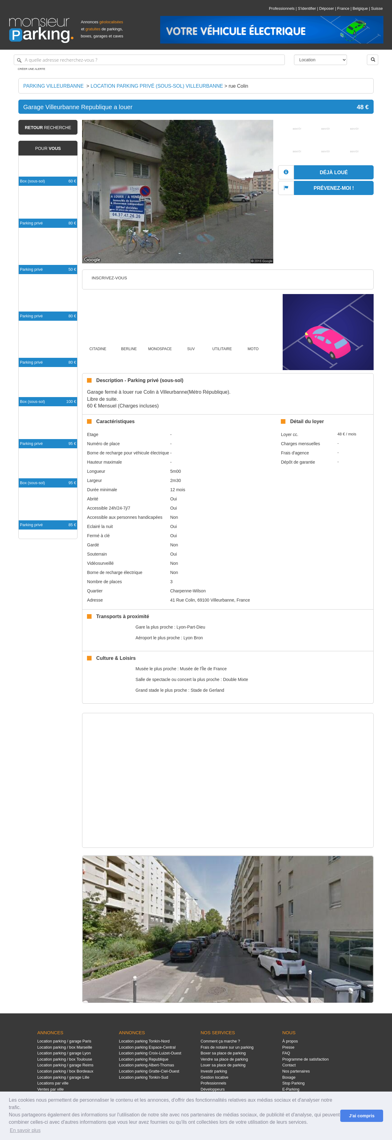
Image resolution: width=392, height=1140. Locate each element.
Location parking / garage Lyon (64, 1053)
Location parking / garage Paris (64, 1041)
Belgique (360, 8)
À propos (290, 1041)
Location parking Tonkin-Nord (144, 1041)
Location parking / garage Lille (63, 1077)
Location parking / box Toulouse (64, 1059)
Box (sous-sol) (32, 181)
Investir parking (214, 1071)
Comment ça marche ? (220, 1041)
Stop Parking (293, 1083)
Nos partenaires (296, 1071)
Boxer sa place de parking (223, 1053)
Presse (288, 1047)
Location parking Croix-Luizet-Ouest (150, 1053)
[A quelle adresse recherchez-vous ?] (149, 60)
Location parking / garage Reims (65, 1065)
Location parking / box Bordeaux (65, 1071)
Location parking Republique (143, 1059)
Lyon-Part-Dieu (190, 627)
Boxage (289, 1077)
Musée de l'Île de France (203, 668)
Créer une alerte (31, 69)
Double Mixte (235, 679)
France (343, 8)
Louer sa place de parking (223, 1065)
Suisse (377, 8)
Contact (289, 1065)
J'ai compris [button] (361, 1115)
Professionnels (282, 8)
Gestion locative (214, 1077)
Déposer (326, 8)
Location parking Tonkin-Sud (143, 1077)
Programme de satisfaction (305, 1059)
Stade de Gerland (207, 690)
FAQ (286, 1053)
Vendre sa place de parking (224, 1059)
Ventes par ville (50, 1089)
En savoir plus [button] (25, 1130)
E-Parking (291, 1089)
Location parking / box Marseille (64, 1047)
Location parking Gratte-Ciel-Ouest (149, 1071)
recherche (48, 127)
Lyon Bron (193, 637)
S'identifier (307, 8)
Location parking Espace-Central (147, 1047)
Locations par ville (53, 1083)
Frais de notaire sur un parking (227, 1047)
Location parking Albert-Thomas (146, 1065)
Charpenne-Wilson (188, 590)
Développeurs (213, 1089)
